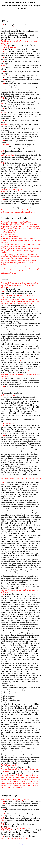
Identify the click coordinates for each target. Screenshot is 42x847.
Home (21, 844)
